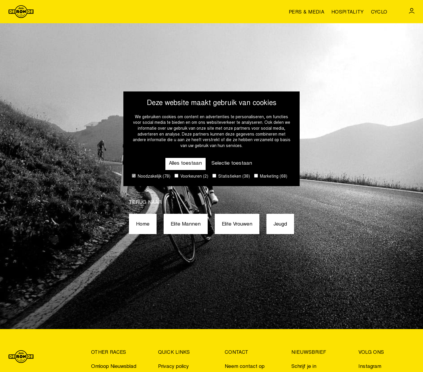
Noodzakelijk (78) (151, 176)
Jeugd (280, 224)
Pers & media (306, 12)
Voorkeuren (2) (191, 176)
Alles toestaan (185, 163)
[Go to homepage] (21, 11)
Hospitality (347, 12)
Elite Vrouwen (237, 224)
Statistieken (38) (231, 176)
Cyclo (379, 12)
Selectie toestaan (232, 163)
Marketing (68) (270, 176)
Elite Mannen (186, 224)
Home (143, 224)
